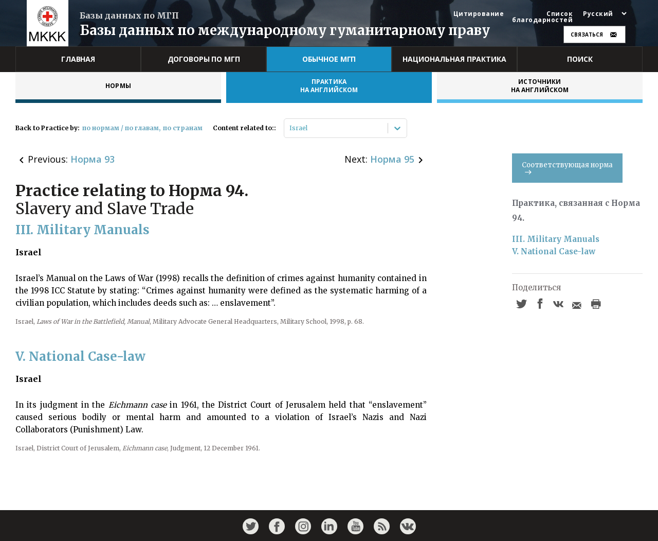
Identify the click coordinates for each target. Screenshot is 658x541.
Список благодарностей (542, 17)
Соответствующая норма (567, 167)
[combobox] (290, 128)
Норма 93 (92, 159)
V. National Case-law (553, 251)
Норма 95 (392, 159)
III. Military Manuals (555, 239)
